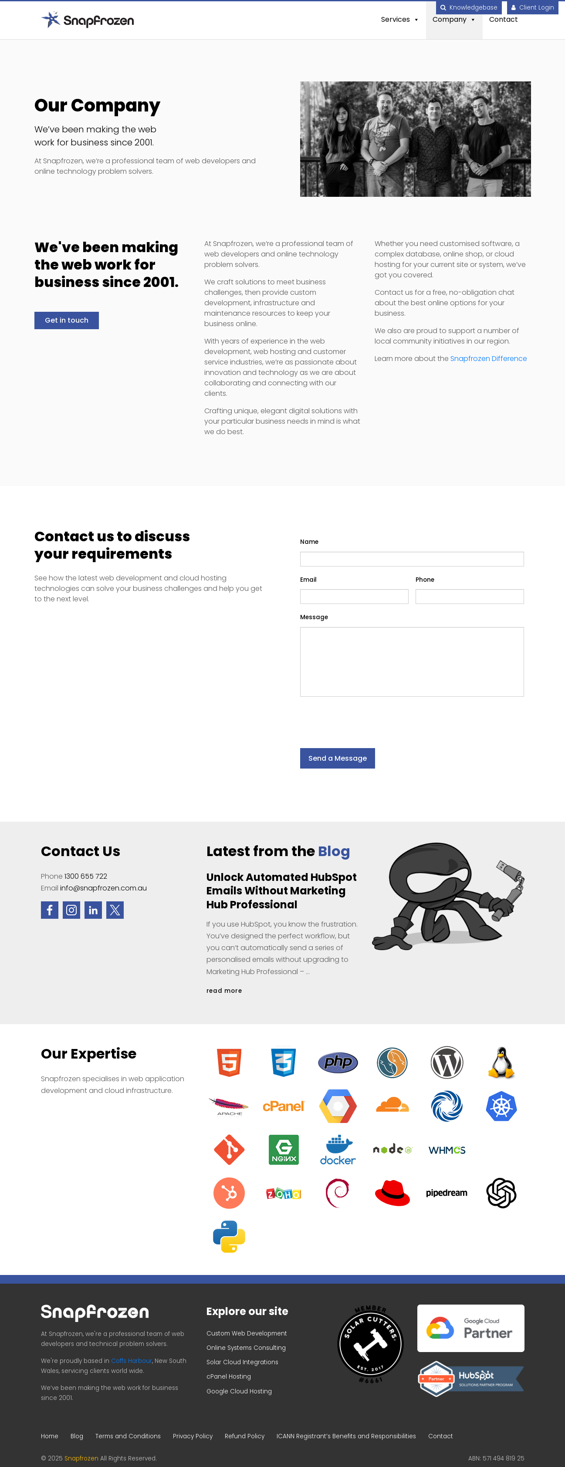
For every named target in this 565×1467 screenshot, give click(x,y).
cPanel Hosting (228, 1377)
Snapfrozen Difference (488, 359)
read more (224, 991)
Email (308, 580)
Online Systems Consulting (246, 1348)
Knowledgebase (468, 7)
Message (314, 617)
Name (309, 542)
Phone (425, 580)
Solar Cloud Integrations (242, 1362)
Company (454, 19)
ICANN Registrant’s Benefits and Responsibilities (346, 1436)
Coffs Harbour (131, 1361)
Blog (334, 851)
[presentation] (366, 717)
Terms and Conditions (128, 1436)
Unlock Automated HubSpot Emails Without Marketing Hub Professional (281, 890)
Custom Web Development (246, 1333)
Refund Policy (244, 1436)
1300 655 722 (85, 876)
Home (49, 1436)
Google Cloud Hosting (239, 1391)
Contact (503, 19)
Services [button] (400, 19)
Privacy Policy (193, 1436)
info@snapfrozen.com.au (103, 888)
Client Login (532, 7)
